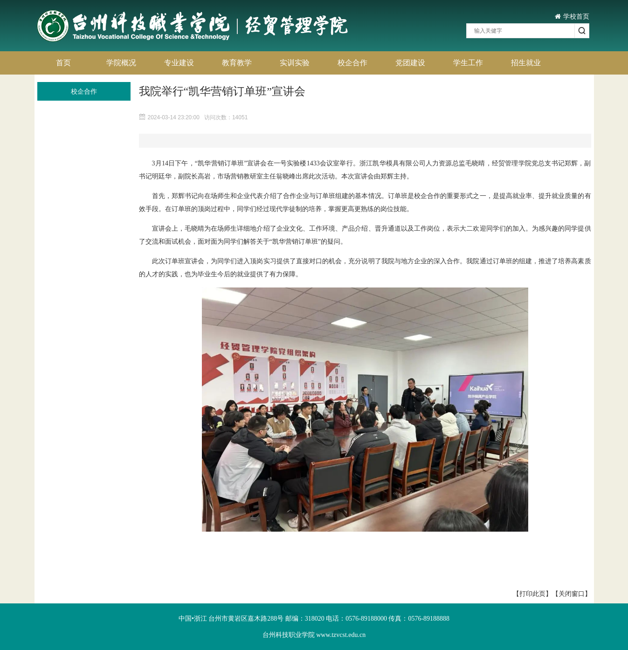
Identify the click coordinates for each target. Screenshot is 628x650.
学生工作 (468, 63)
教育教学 (237, 63)
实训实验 (295, 63)
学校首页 (572, 16)
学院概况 (121, 63)
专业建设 (179, 63)
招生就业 (526, 63)
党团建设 (410, 63)
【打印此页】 (532, 593)
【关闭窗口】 (571, 593)
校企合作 (352, 63)
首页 (63, 63)
